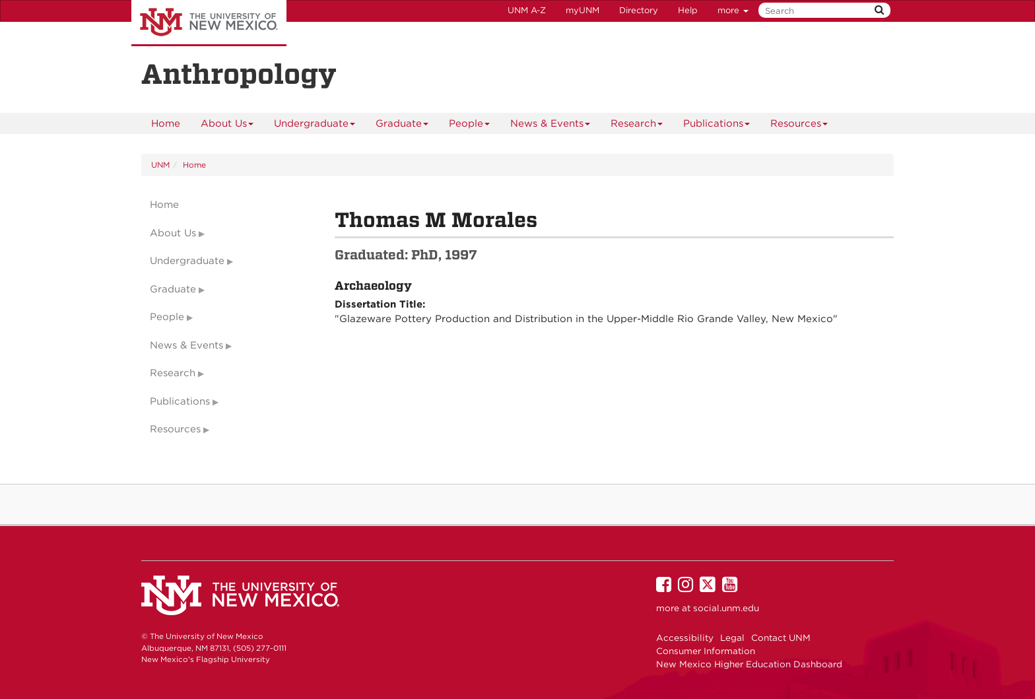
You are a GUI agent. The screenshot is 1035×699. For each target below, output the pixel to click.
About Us (227, 125)
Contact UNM (781, 637)
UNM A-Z (527, 10)
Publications (717, 125)
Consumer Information (705, 651)
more (733, 10)
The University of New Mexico (208, 23)
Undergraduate (315, 125)
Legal (732, 637)
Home (165, 123)
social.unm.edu (726, 608)
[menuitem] (165, 123)
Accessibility (685, 637)
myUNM (582, 10)
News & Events (550, 125)
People (469, 125)
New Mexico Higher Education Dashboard (749, 664)
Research (637, 125)
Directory (638, 10)
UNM (160, 165)
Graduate (402, 125)
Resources (799, 125)
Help (688, 10)
